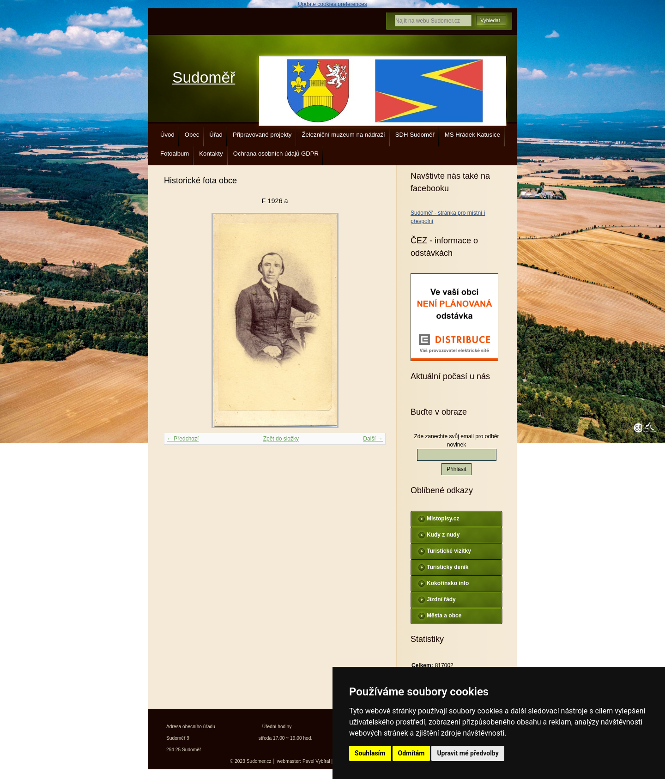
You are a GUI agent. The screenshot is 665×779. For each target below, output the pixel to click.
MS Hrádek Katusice (472, 134)
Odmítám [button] (411, 753)
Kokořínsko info (448, 583)
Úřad (216, 134)
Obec (192, 134)
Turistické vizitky (449, 551)
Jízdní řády (441, 599)
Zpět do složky (281, 438)
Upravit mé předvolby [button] (467, 753)
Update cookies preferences (332, 4)
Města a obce (444, 615)
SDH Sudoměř (415, 134)
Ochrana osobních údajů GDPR (276, 153)
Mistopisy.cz (443, 518)
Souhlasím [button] (370, 753)
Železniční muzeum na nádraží (343, 134)
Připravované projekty (262, 134)
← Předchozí (183, 438)
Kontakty (211, 153)
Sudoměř (203, 77)
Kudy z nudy (443, 534)
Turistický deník (447, 567)
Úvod (167, 134)
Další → (373, 438)
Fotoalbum (174, 153)
